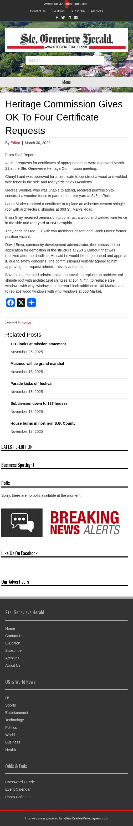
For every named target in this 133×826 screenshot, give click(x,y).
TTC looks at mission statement (38, 344)
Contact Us (37, 11)
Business (12, 742)
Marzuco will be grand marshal (37, 364)
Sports (10, 705)
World (10, 735)
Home (10, 628)
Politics (11, 727)
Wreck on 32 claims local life (65, 4)
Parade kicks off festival (32, 383)
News (26, 323)
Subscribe (78, 11)
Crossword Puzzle (20, 782)
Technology (14, 720)
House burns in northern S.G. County (43, 423)
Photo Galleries (17, 797)
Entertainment (16, 712)
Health (10, 750)
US (7, 698)
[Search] (64, 60)
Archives (97, 11)
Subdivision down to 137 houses (39, 403)
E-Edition (58, 11)
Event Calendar (18, 789)
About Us (13, 665)
